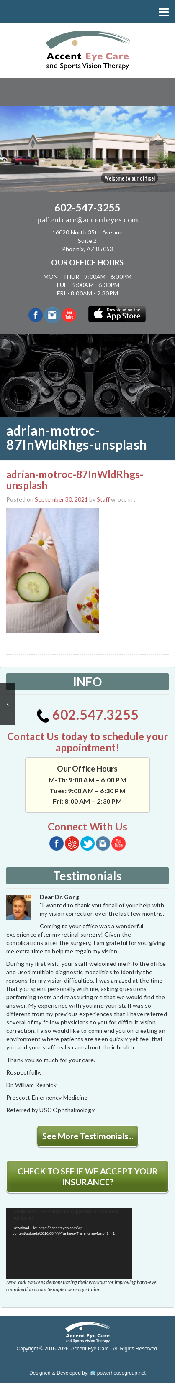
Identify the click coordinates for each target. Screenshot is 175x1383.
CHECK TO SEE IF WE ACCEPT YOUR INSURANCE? (88, 1176)
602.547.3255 (87, 714)
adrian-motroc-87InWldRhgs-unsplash (74, 479)
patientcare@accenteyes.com (87, 219)
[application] (69, 1243)
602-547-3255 (87, 207)
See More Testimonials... (87, 1136)
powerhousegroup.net (118, 1373)
